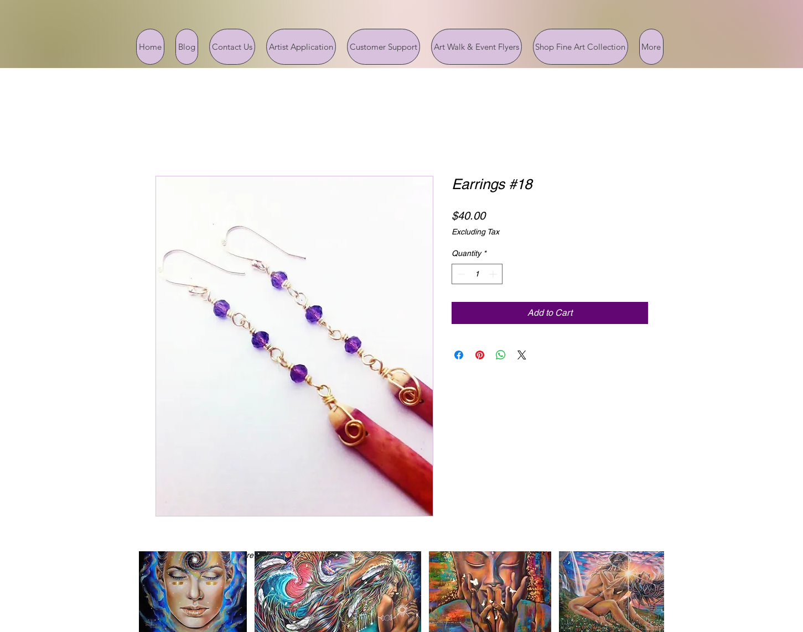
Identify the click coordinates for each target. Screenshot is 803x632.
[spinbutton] (477, 274)
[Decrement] (460, 274)
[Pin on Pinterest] (479, 355)
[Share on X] (522, 355)
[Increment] (494, 274)
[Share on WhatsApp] (500, 355)
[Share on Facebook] (458, 355)
